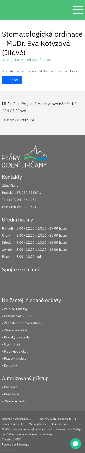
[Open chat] (75, 443)
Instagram (20, 280)
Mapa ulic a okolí (16, 351)
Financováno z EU (12, 424)
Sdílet (14, 80)
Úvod (5, 60)
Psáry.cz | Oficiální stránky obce (10, 10)
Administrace (60, 424)
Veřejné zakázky (16, 309)
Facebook (7, 280)
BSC (18, 439)
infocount (23, 444)
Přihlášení (11, 387)
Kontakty (10, 365)
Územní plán (13, 344)
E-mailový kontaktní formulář (55, 419)
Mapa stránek (37, 424)
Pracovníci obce (15, 358)
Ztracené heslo (15, 401)
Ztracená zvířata (16, 330)
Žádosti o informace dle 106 (24, 323)
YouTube (33, 280)
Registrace (11, 394)
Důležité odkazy (26, 60)
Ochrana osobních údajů (16, 419)
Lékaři (47, 60)
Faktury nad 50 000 (18, 316)
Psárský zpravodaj (17, 337)
